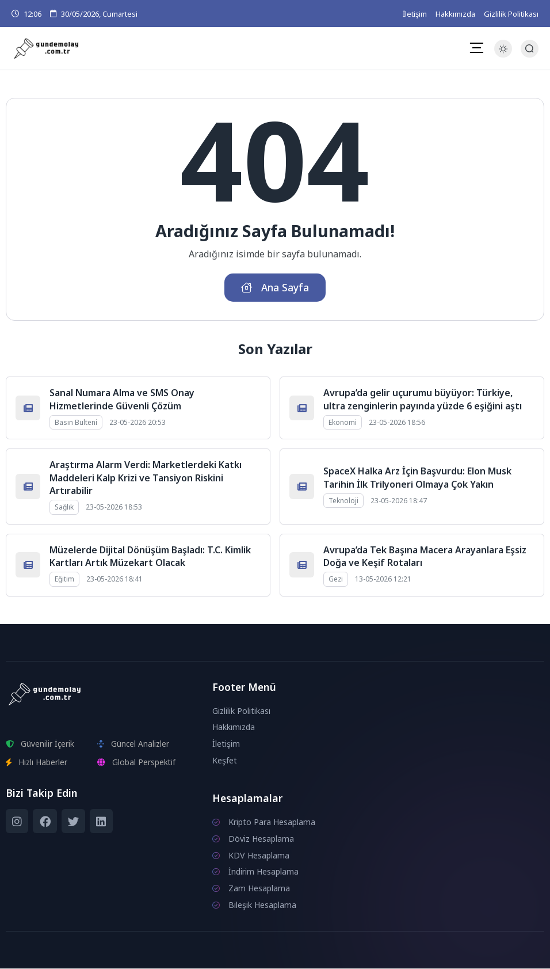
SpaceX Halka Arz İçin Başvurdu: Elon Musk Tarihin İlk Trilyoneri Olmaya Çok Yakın (417, 478)
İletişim (415, 14)
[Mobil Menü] (476, 48)
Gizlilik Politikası (511, 14)
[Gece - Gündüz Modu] (503, 54)
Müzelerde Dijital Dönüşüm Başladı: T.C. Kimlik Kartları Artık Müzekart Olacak (150, 556)
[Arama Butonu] (529, 49)
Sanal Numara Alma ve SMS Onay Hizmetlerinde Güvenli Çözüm (121, 399)
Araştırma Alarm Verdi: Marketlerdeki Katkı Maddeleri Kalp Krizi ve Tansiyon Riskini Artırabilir (145, 478)
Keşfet (224, 760)
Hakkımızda (455, 14)
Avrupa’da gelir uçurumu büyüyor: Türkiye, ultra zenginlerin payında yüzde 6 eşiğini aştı (422, 399)
